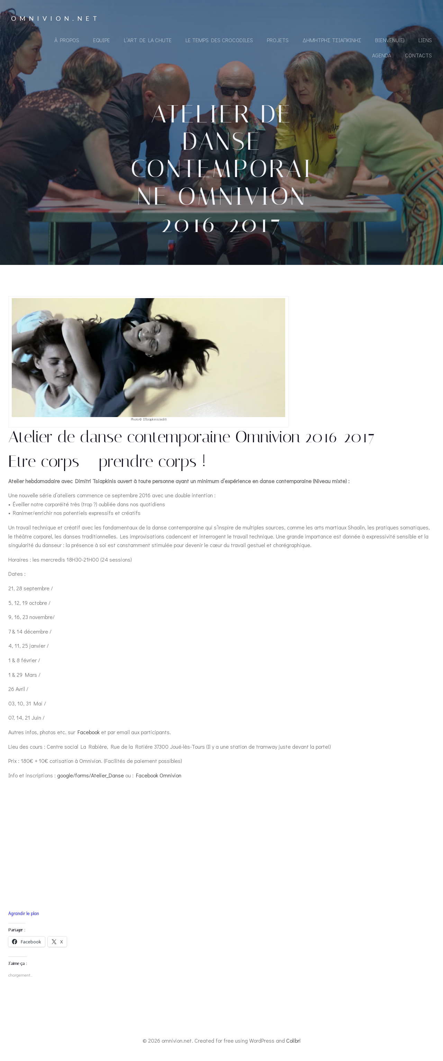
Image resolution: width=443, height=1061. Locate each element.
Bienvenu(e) (390, 40)
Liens (425, 40)
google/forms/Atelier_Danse (90, 775)
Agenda (381, 55)
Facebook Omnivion (158, 775)
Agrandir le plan (23, 913)
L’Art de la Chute (148, 40)
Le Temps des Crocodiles (219, 40)
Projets (278, 40)
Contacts (418, 55)
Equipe (101, 40)
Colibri (293, 1040)
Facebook (89, 732)
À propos (66, 40)
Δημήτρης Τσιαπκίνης (331, 40)
